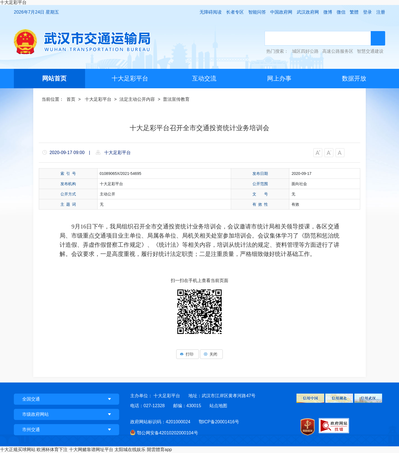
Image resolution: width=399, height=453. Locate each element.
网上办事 (279, 78)
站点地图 (218, 405)
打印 (187, 354)
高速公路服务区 (337, 51)
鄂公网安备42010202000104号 (167, 433)
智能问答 (257, 12)
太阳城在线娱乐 (129, 449)
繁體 (354, 12)
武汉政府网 (308, 12)
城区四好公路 (305, 51)
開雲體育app (159, 449)
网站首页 (54, 78)
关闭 (211, 354)
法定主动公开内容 (137, 99)
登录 (367, 12)
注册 (380, 12)
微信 (341, 12)
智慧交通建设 (370, 51)
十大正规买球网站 (17, 449)
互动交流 (204, 78)
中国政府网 (281, 12)
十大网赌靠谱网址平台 (91, 449)
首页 (70, 99)
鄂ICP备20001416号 (219, 421)
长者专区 (235, 12)
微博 (327, 12)
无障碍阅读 (211, 12)
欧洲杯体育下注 (52, 449)
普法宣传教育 (176, 99)
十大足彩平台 (13, 2)
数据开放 (354, 78)
